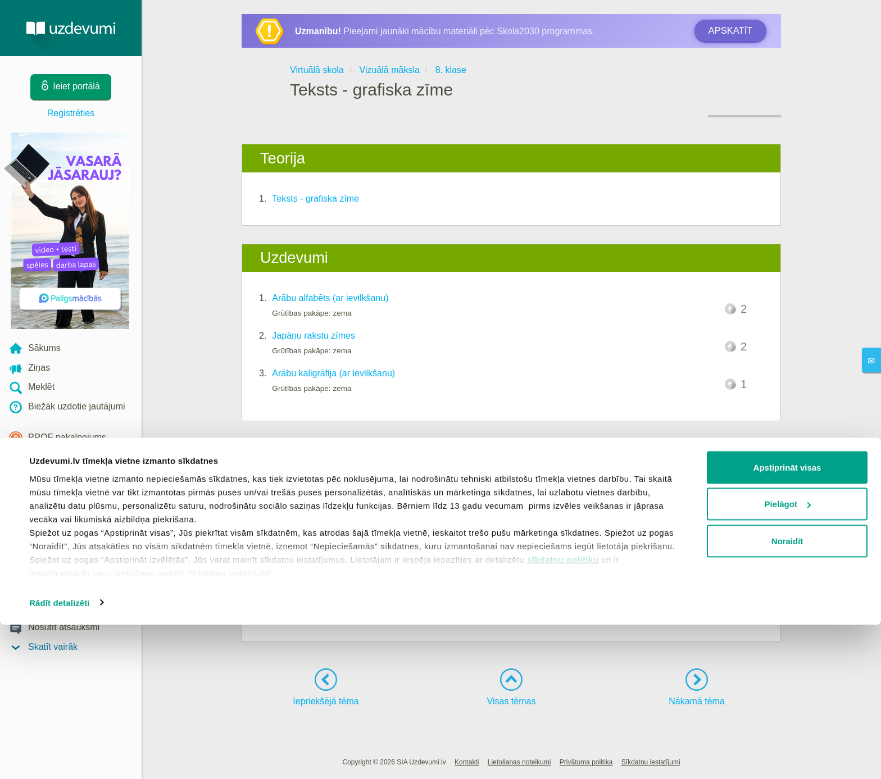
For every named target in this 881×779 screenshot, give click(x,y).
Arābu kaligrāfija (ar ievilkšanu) (333, 373)
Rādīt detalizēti (59, 757)
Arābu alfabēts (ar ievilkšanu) (330, 298)
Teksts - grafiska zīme (315, 198)
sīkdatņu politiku (563, 713)
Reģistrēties (70, 113)
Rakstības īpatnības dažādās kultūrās (347, 493)
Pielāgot (788, 658)
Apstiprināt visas (787, 621)
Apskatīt (730, 30)
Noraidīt (787, 695)
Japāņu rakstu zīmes (313, 335)
